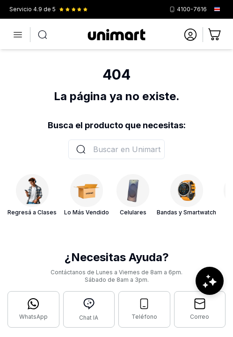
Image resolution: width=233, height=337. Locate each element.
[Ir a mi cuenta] (190, 34)
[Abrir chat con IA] (89, 309)
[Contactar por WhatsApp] (33, 309)
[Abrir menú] (17, 34)
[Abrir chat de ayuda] (210, 281)
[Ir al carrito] (215, 34)
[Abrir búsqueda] (42, 34)
